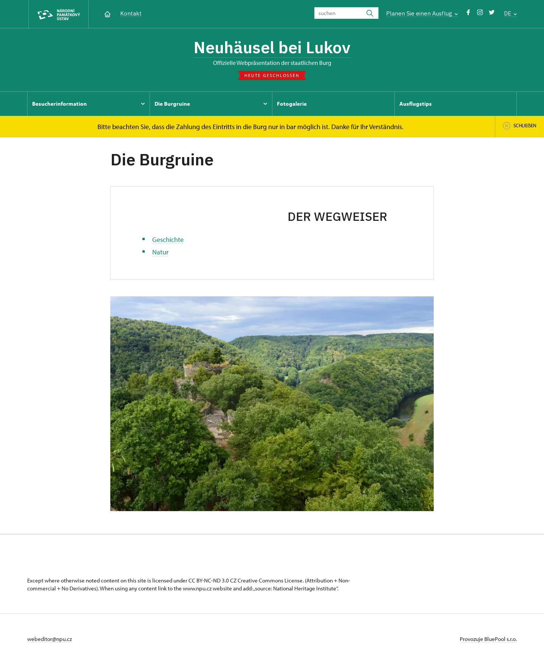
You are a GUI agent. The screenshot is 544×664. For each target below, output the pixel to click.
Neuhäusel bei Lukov (272, 47)
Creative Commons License (270, 580)
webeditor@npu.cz (49, 638)
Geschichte (168, 239)
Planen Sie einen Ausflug (422, 13)
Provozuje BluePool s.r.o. (488, 638)
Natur (160, 252)
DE (510, 13)
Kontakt (131, 13)
